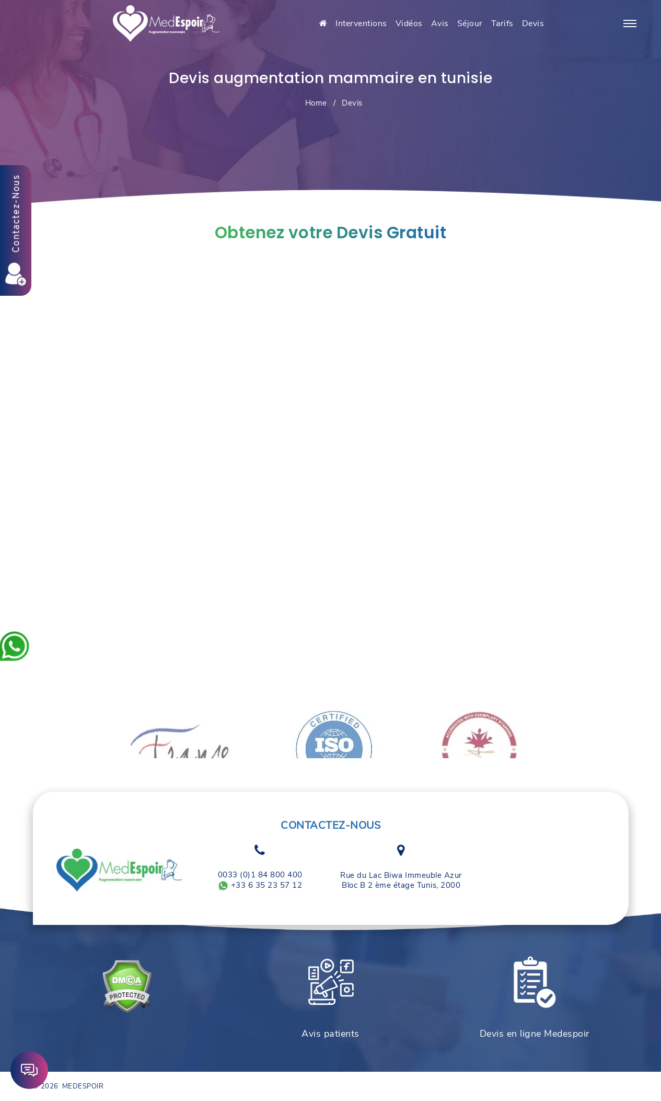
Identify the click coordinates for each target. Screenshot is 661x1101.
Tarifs (502, 23)
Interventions (361, 23)
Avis (440, 23)
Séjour (470, 23)
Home (316, 103)
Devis (533, 23)
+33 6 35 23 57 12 (260, 885)
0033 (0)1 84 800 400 (260, 875)
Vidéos (409, 23)
